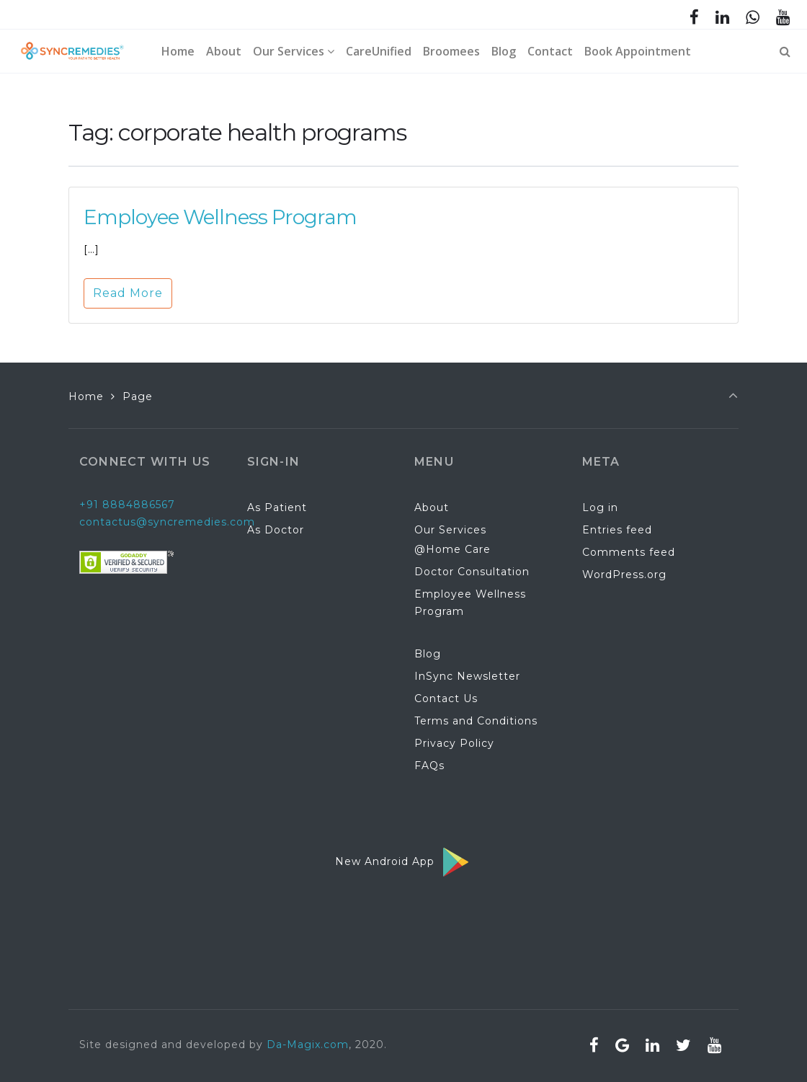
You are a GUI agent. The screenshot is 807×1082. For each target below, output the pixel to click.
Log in (600, 507)
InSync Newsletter (467, 676)
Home (86, 396)
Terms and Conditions (476, 720)
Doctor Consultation (472, 571)
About (431, 507)
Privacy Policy (454, 743)
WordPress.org (624, 574)
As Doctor (275, 529)
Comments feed (628, 552)
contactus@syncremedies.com (167, 521)
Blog (427, 653)
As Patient (277, 507)
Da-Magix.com (308, 1044)
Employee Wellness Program (220, 217)
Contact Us (446, 698)
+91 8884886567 (127, 504)
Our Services (450, 529)
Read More (128, 293)
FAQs (429, 765)
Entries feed (617, 529)
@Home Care (452, 549)
